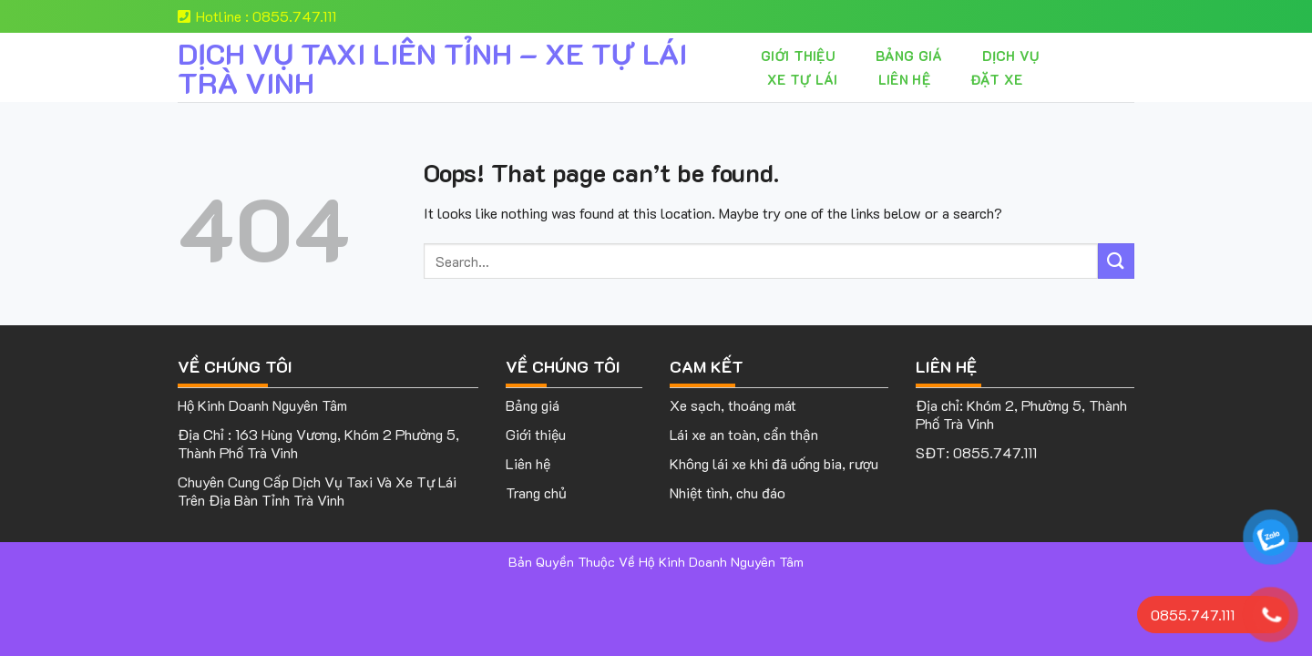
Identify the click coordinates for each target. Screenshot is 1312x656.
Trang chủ (536, 492)
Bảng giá (909, 55)
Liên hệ (904, 79)
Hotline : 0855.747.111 (257, 16)
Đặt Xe (996, 79)
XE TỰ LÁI (802, 79)
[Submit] (1116, 261)
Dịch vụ (1010, 55)
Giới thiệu (798, 55)
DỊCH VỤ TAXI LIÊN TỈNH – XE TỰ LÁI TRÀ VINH (432, 67)
